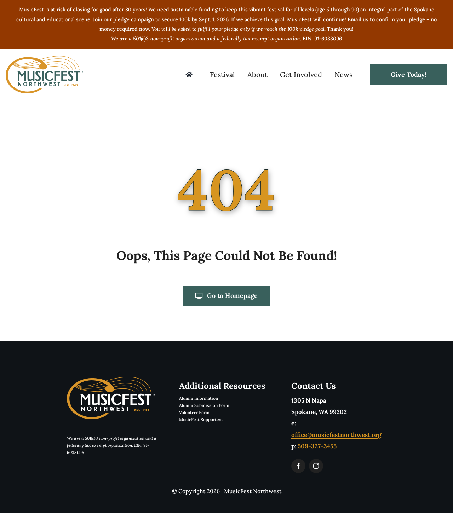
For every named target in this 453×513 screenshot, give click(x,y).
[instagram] (316, 466)
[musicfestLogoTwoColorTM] (44, 59)
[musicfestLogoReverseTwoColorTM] (111, 380)
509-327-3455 (317, 446)
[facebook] (298, 466)
